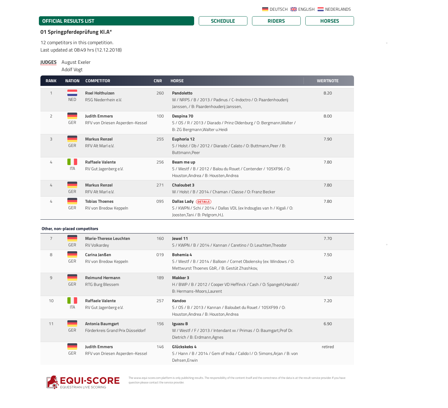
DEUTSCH (279, 9)
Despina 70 (183, 116)
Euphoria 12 (184, 139)
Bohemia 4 (182, 254)
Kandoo (179, 300)
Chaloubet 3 (183, 185)
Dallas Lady (192, 201)
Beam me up (184, 162)
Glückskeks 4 (185, 346)
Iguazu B (180, 323)
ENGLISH (306, 9)
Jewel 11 (180, 238)
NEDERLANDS (338, 9)
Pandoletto (182, 93)
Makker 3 (181, 277)
